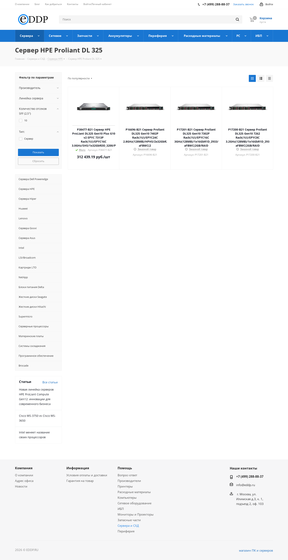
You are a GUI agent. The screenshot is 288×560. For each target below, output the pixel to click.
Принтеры (125, 486)
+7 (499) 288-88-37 (249, 476)
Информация (77, 468)
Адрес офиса (24, 481)
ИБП (121, 509)
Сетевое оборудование (134, 503)
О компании (24, 475)
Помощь (125, 468)
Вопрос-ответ (127, 475)
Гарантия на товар (80, 481)
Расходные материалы (134, 492)
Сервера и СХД (128, 526)
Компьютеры (127, 498)
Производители (129, 481)
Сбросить (38, 161)
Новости (21, 486)
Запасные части (129, 520)
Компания (23, 468)
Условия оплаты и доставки (86, 475)
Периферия (126, 531)
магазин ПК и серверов (256, 550)
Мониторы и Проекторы (136, 514)
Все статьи (50, 382)
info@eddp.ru (245, 485)
